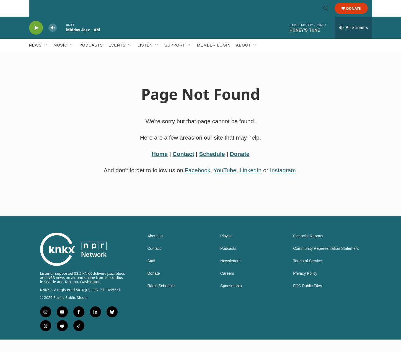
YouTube (224, 182)
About (243, 57)
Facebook (197, 182)
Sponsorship (231, 298)
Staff (152, 273)
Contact (183, 166)
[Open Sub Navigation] (46, 57)
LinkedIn (251, 182)
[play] (36, 40)
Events (117, 57)
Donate (357, 14)
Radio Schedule (161, 298)
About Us (156, 248)
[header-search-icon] (328, 14)
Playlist (226, 248)
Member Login (214, 57)
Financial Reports (308, 248)
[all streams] (353, 40)
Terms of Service (307, 273)
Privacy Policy (305, 286)
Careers (227, 286)
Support (175, 57)
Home (160, 166)
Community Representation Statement (326, 261)
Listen (145, 57)
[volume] (52, 40)
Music (61, 57)
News (35, 57)
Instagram (283, 182)
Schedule (212, 166)
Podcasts (91, 57)
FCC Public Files (307, 298)
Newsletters (230, 273)
